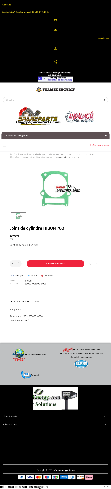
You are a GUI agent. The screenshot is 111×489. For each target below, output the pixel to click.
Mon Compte (104, 38)
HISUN (28, 280)
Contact (6, 4)
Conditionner (16, 320)
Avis (37, 301)
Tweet (34, 275)
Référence (14, 284)
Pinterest (49, 275)
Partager (19, 275)
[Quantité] (16, 263)
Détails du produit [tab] (20, 301)
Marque (13, 281)
